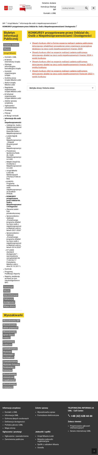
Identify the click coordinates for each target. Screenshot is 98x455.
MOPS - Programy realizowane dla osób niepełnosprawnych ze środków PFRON (14, 187)
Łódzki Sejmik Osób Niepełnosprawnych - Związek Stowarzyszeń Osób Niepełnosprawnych (14, 142)
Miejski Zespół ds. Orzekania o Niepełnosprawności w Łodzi (14, 165)
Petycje (7, 113)
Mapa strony (9, 306)
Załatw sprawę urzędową (11, 102)
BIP (4, 23)
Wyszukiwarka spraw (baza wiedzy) (9, 335)
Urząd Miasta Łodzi (45, 436)
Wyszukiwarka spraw (46, 412)
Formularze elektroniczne (48, 415)
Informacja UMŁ (11, 415)
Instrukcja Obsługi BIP (48, 8)
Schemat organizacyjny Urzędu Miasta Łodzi (13, 96)
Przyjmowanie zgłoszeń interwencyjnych (80, 427)
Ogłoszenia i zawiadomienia (11, 107)
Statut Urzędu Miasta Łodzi (10, 84)
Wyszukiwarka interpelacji (9, 385)
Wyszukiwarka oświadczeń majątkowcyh (9, 377)
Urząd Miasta (12, 23)
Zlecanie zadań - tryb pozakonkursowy (13, 211)
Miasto (7, 291)
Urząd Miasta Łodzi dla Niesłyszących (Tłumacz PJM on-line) (14, 175)
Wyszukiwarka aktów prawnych (10, 326)
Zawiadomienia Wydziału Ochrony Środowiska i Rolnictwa (11, 365)
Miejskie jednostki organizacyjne (45, 440)
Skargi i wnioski (12, 116)
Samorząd (8, 287)
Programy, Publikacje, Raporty (12, 273)
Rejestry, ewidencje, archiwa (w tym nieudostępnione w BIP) (12, 279)
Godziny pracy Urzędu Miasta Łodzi (13, 79)
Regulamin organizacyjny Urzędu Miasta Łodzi (13, 89)
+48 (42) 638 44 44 (81, 415)
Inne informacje (11, 295)
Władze (7, 49)
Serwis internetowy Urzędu (12, 61)
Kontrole (8, 269)
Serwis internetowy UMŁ (80, 431)
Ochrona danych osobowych (17, 419)
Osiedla (40, 448)
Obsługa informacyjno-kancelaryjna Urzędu (13, 66)
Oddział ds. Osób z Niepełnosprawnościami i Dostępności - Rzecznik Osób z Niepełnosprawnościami (14, 129)
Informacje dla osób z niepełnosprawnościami (38, 23)
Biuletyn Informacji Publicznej (11, 36)
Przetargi (8, 110)
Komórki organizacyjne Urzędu (10, 73)
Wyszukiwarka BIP (11, 320)
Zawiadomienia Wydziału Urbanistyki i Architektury (10, 353)
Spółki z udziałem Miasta (48, 444)
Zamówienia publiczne (8, 343)
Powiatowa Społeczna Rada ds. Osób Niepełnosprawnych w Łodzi (14, 155)
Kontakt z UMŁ (50, 13)
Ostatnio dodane (49, 3)
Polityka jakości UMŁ (14, 425)
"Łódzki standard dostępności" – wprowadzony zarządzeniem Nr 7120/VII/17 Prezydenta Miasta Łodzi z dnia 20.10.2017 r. (14, 258)
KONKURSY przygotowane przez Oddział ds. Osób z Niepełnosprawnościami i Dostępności (39, 27)
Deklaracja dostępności (9, 300)
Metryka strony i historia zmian (61, 87)
